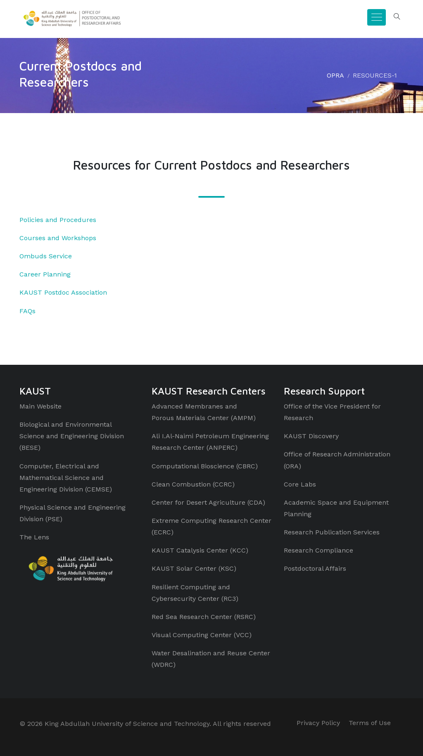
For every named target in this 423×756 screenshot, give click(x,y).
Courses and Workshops (57, 238)
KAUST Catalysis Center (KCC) (200, 550)
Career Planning (45, 274)
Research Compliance (318, 550)
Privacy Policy (318, 723)
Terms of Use (370, 723)
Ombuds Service (45, 256)
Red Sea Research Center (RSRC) (204, 617)
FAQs (27, 311)
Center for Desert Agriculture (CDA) (208, 502)
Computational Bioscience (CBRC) (205, 466)
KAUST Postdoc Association (63, 292)
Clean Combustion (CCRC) (193, 484)
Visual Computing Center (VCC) (202, 635)
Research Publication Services (332, 532)
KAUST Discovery (311, 436)
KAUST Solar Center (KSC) (194, 568)
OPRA (335, 75)
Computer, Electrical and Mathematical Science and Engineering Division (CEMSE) (65, 477)
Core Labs (300, 484)
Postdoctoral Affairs (315, 568)
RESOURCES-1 (375, 75)
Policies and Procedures (57, 220)
